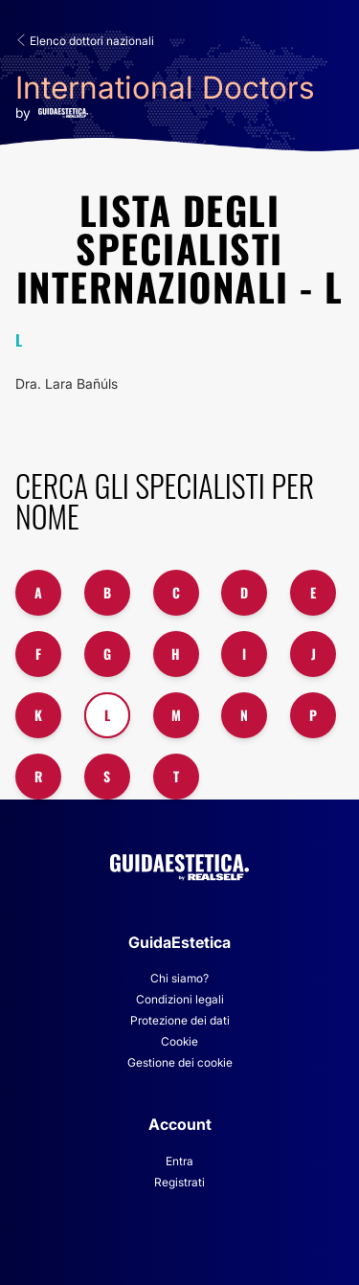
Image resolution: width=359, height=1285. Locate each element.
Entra (179, 1161)
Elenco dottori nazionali (84, 41)
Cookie (179, 1041)
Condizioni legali (180, 999)
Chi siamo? (179, 978)
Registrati (179, 1182)
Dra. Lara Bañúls (66, 383)
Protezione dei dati (180, 1020)
